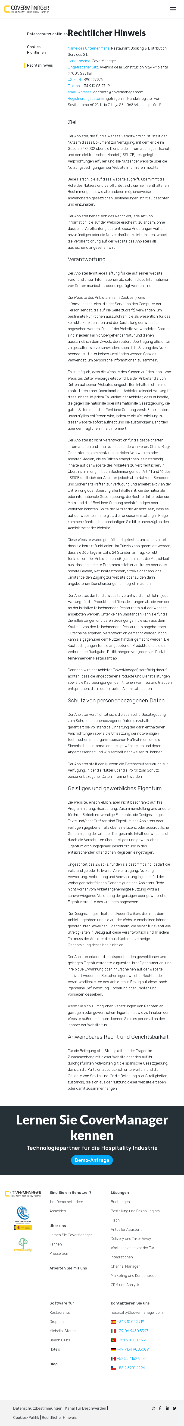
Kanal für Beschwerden (86, 1408)
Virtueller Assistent (126, 1229)
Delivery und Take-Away (131, 1239)
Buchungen (120, 1202)
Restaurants (60, 1312)
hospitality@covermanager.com (137, 1312)
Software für (62, 1303)
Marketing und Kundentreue (133, 1275)
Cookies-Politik (26, 1417)
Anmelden (58, 1211)
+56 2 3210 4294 (128, 1368)
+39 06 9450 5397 (129, 1331)
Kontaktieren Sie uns (130, 1303)
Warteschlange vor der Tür (132, 1248)
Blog (54, 1364)
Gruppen (57, 1321)
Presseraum (59, 1253)
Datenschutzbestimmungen (37, 1408)
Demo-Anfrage (92, 1160)
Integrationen (122, 1257)
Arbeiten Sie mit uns (68, 1268)
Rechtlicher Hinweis (59, 1417)
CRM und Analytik (125, 1285)
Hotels (55, 1349)
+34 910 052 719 (127, 1321)
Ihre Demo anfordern (66, 1202)
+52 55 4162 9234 (129, 1358)
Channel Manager (125, 1266)
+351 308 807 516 (129, 1340)
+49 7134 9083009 (130, 1349)
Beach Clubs (60, 1340)
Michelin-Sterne (63, 1331)
